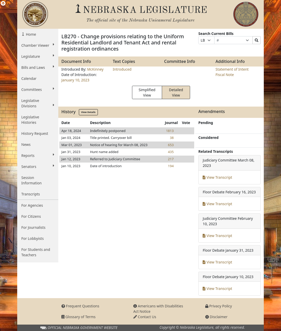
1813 (170, 130)
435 (171, 151)
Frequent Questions (80, 306)
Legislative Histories (30, 120)
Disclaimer (216, 316)
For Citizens (31, 216)
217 (171, 159)
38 (172, 137)
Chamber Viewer (37, 45)
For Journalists (33, 227)
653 (171, 145)
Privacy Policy (218, 306)
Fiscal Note (225, 74)
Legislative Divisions (37, 103)
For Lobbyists (32, 238)
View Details (88, 112)
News (26, 144)
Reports (37, 155)
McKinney (95, 69)
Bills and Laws (37, 67)
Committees (37, 89)
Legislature (37, 56)
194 (171, 166)
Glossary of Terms (78, 316)
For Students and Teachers (35, 252)
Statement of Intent (232, 69)
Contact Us (144, 316)
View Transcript (217, 177)
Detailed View (176, 92)
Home (30, 34)
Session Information (31, 180)
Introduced (122, 69)
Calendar (28, 78)
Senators (37, 166)
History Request (34, 133)
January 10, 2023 (75, 80)
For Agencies (32, 205)
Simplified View (147, 92)
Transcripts (30, 194)
